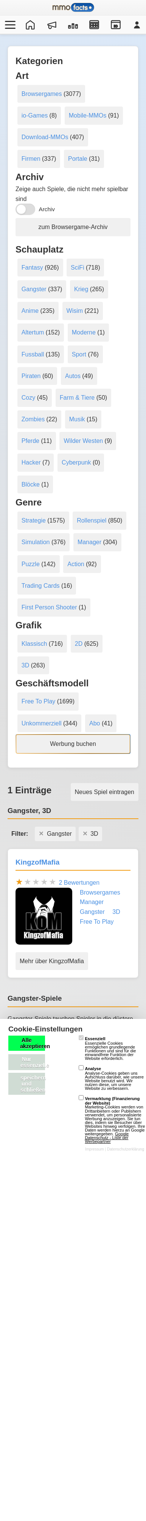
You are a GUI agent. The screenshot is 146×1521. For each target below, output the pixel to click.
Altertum (33, 332)
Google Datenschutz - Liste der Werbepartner (107, 1138)
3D (25, 665)
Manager (89, 542)
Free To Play (39, 701)
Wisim (75, 311)
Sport (79, 354)
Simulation (36, 542)
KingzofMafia (37, 862)
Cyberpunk (76, 462)
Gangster (34, 289)
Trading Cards (41, 585)
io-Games (35, 115)
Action (75, 564)
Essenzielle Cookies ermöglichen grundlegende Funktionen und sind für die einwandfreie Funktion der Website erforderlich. (107, 1048)
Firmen (31, 158)
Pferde (30, 441)
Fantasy (32, 267)
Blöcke (31, 484)
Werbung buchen (73, 744)
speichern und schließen (32, 1084)
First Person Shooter (49, 607)
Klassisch (34, 643)
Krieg (81, 289)
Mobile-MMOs (88, 115)
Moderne (84, 332)
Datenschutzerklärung (125, 1149)
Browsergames (42, 94)
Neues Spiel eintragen (104, 792)
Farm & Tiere (77, 397)
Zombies (33, 419)
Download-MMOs (45, 137)
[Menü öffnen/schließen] (9, 25)
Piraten (31, 376)
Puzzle (31, 564)
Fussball (33, 354)
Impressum (94, 1149)
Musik (77, 419)
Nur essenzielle (32, 1062)
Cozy (28, 397)
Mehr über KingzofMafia (52, 961)
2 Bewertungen (79, 882)
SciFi (77, 267)
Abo (94, 723)
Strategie (34, 520)
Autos (73, 376)
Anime (30, 311)
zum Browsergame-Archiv (72, 227)
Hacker (31, 462)
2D (78, 643)
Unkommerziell (42, 723)
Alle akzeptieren (32, 1043)
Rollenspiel (91, 520)
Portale (77, 158)
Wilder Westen (83, 441)
